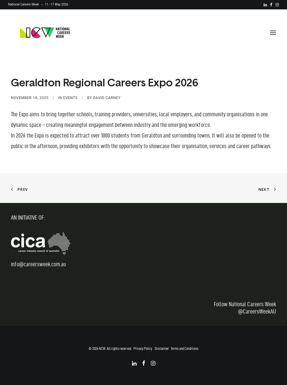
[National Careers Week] (45, 33)
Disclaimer (162, 348)
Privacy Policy (142, 348)
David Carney (107, 98)
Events (70, 98)
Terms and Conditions (184, 348)
